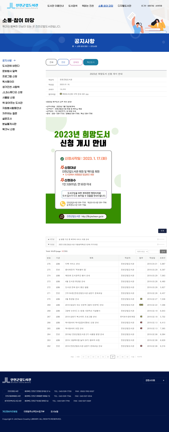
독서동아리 (8, 82)
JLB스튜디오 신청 (12, 92)
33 (93, 357)
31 (83, 357)
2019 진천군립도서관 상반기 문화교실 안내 (83, 346)
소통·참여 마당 (105, 6)
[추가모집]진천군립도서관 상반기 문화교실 (83, 293)
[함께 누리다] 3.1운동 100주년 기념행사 (82, 310)
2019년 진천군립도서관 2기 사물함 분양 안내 (84, 334)
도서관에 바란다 (10, 66)
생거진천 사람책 (10, 87)
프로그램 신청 (9, 76)
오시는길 (54, 411)
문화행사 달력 (9, 71)
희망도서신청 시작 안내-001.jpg (74, 94)
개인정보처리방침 (9, 411)
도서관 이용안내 (55, 6)
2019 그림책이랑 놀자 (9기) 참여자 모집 (82, 340)
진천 (63, 62)
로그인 (143, 6)
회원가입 (151, 6)
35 (103, 357)
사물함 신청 (8, 97)
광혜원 (76, 62)
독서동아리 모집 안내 (74, 328)
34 (98, 357)
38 (118, 357)
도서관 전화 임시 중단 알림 (76, 287)
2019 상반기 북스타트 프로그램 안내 (81, 316)
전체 (51, 62)
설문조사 (7, 119)
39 (122, 357)
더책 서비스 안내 (72, 263)
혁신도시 (90, 62)
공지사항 (7, 60)
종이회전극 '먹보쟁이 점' (75, 269)
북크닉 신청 (8, 129)
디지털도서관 (124, 6)
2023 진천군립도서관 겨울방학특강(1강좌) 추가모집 (78, 244)
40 (127, 357)
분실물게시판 (9, 124)
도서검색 (72, 6)
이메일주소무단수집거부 (34, 411)
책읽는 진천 (88, 6)
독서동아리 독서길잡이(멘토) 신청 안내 (82, 322)
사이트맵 (158, 6)
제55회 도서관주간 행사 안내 (77, 275)
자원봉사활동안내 (11, 108)
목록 (162, 231)
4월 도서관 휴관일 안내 (75, 281)
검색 (163, 251)
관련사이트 (150, 380)
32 (88, 357)
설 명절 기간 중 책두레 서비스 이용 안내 (74, 239)
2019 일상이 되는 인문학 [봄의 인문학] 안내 (84, 305)
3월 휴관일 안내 (72, 299)
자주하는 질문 (9, 113)
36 (108, 357)
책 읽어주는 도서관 (12, 103)
